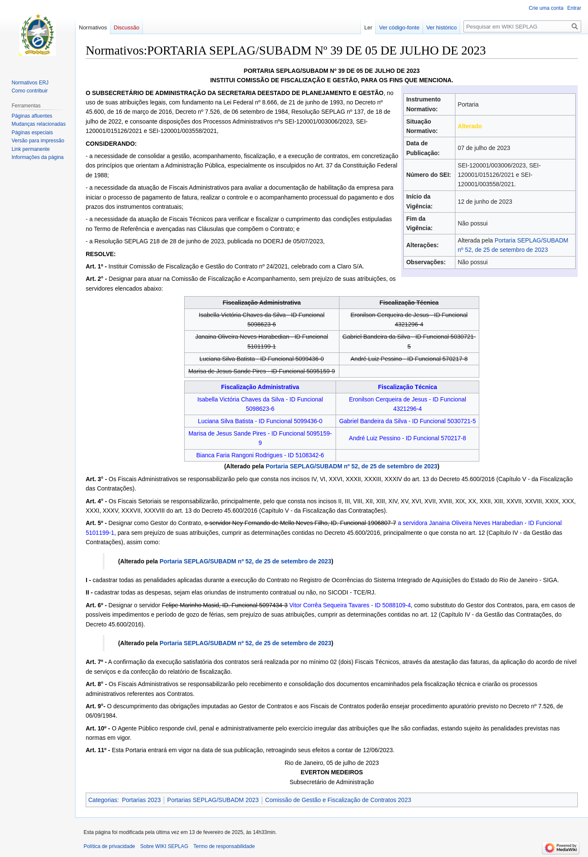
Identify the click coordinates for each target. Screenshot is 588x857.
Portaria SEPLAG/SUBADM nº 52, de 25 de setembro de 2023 (351, 466)
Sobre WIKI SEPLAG (164, 846)
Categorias (102, 799)
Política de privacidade (109, 846)
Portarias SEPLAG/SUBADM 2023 (213, 799)
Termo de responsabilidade (224, 846)
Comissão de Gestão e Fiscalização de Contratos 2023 (338, 799)
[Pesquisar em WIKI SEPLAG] (522, 26)
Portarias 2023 (141, 799)
